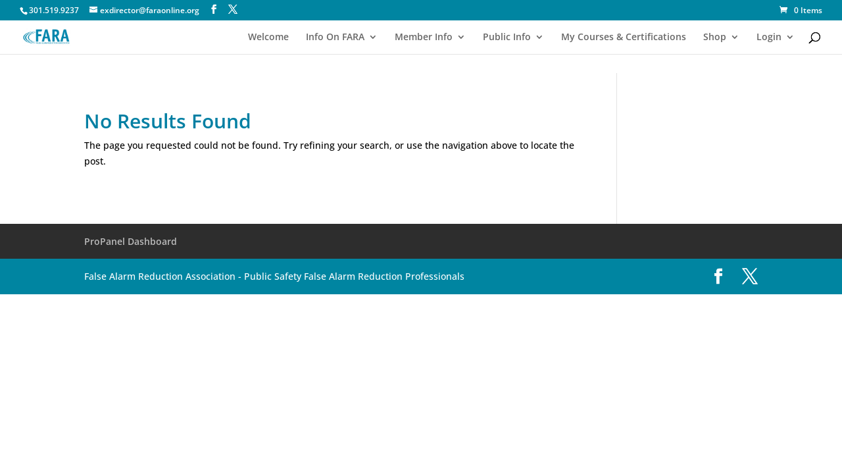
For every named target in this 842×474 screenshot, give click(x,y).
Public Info (507, 37)
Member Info (424, 37)
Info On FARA (335, 37)
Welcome (268, 37)
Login (768, 37)
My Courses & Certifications (623, 37)
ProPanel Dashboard (130, 241)
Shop (714, 37)
